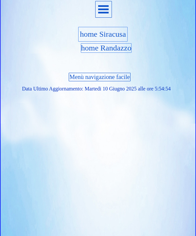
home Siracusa (103, 34)
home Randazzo (106, 48)
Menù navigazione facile (99, 76)
